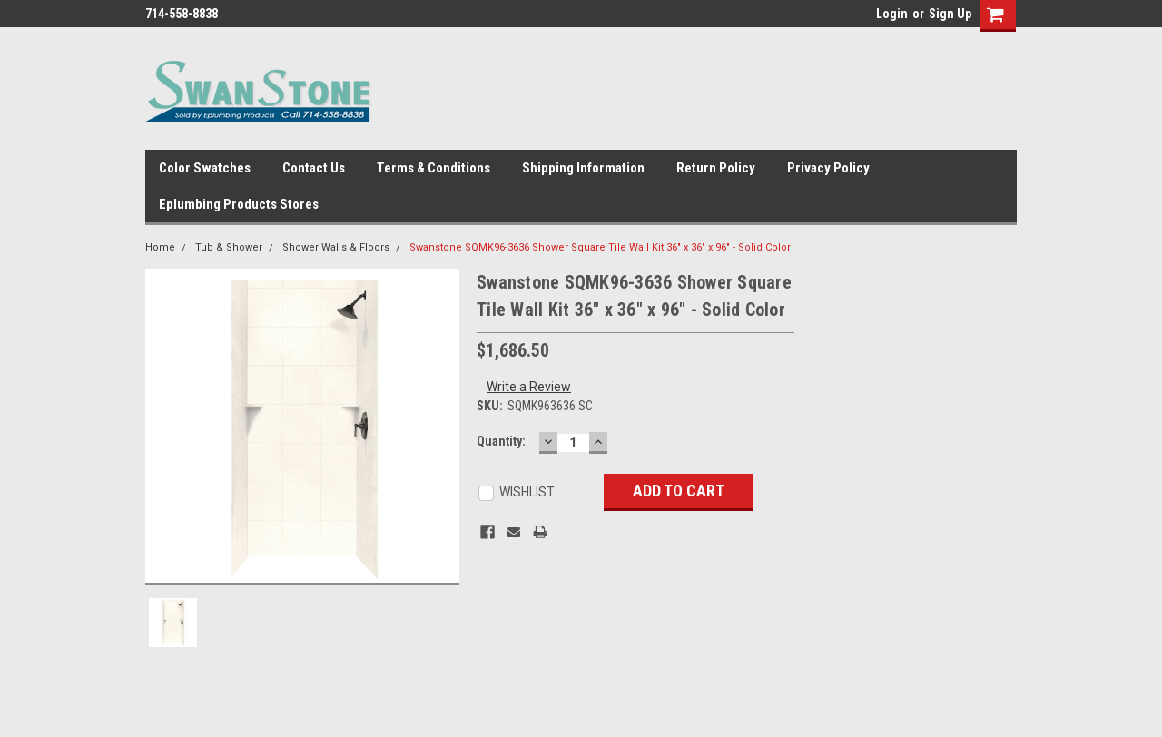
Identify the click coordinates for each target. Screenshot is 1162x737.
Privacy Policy (828, 168)
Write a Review (529, 386)
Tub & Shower (228, 247)
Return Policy (715, 168)
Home (160, 247)
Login (892, 13)
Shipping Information (583, 168)
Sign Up (950, 13)
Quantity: (501, 441)
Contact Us (313, 168)
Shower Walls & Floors (335, 247)
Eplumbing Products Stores (239, 204)
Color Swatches (205, 168)
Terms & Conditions (433, 168)
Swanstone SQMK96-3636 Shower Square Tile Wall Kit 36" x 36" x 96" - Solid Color (600, 247)
